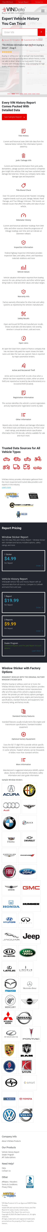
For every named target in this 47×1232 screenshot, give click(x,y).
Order (38, 565)
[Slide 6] (29, 93)
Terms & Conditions (9, 1184)
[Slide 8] (38, 93)
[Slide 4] (21, 93)
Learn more (6, 487)
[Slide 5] (25, 93)
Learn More (36, 651)
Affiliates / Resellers (9, 1182)
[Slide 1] (9, 93)
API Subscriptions (9, 1157)
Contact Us (39, 2)
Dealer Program (8, 1154)
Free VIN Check (8, 2)
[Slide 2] (13, 93)
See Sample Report (13, 117)
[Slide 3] (17, 93)
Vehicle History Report (10, 1152)
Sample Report (23, 2)
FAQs (4, 1168)
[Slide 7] (34, 93)
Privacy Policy (7, 1187)
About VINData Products (11, 1141)
